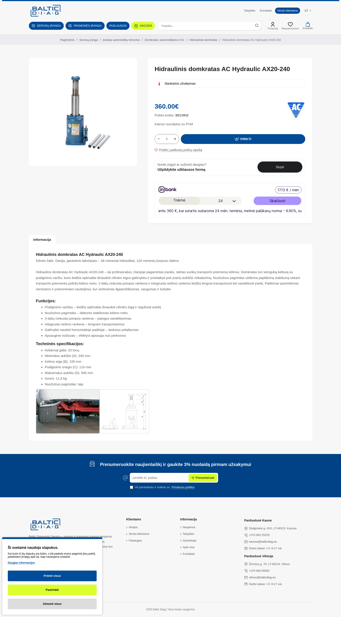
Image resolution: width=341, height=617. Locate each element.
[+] (175, 139)
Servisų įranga (88, 40)
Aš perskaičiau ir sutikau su (162, 487)
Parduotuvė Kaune (258, 520)
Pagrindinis (67, 40)
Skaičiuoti (277, 201)
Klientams (133, 519)
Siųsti (280, 167)
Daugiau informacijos (21, 562)
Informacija (42, 239)
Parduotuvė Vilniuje (258, 556)
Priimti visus (52, 575)
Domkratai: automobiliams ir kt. (164, 40)
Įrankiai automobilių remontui (121, 40)
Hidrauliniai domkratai (203, 40)
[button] (243, 139)
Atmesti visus (52, 603)
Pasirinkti (52, 589)
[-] (158, 139)
